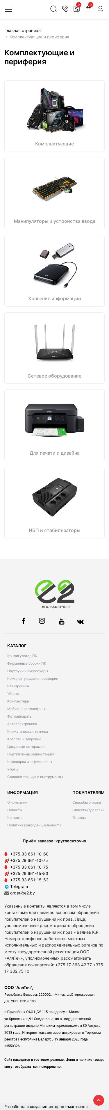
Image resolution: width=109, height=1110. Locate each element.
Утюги (12, 769)
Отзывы (79, 817)
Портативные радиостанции (31, 754)
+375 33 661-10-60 (29, 853)
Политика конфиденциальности (34, 825)
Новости (14, 810)
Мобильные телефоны (26, 709)
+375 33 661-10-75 (29, 866)
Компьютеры (18, 701)
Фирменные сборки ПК (26, 663)
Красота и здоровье (24, 739)
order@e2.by (22, 892)
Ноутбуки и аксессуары (27, 671)
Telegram (16, 886)
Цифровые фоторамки (25, 746)
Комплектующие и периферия (32, 678)
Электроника (18, 686)
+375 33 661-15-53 (29, 879)
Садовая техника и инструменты (35, 777)
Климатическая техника (27, 731)
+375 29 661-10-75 (29, 860)
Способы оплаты (86, 802)
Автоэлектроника (22, 724)
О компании (17, 802)
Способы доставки (88, 810)
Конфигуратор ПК (22, 656)
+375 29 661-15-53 (29, 873)
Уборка (13, 693)
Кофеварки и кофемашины (29, 761)
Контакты (15, 817)
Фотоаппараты (19, 716)
